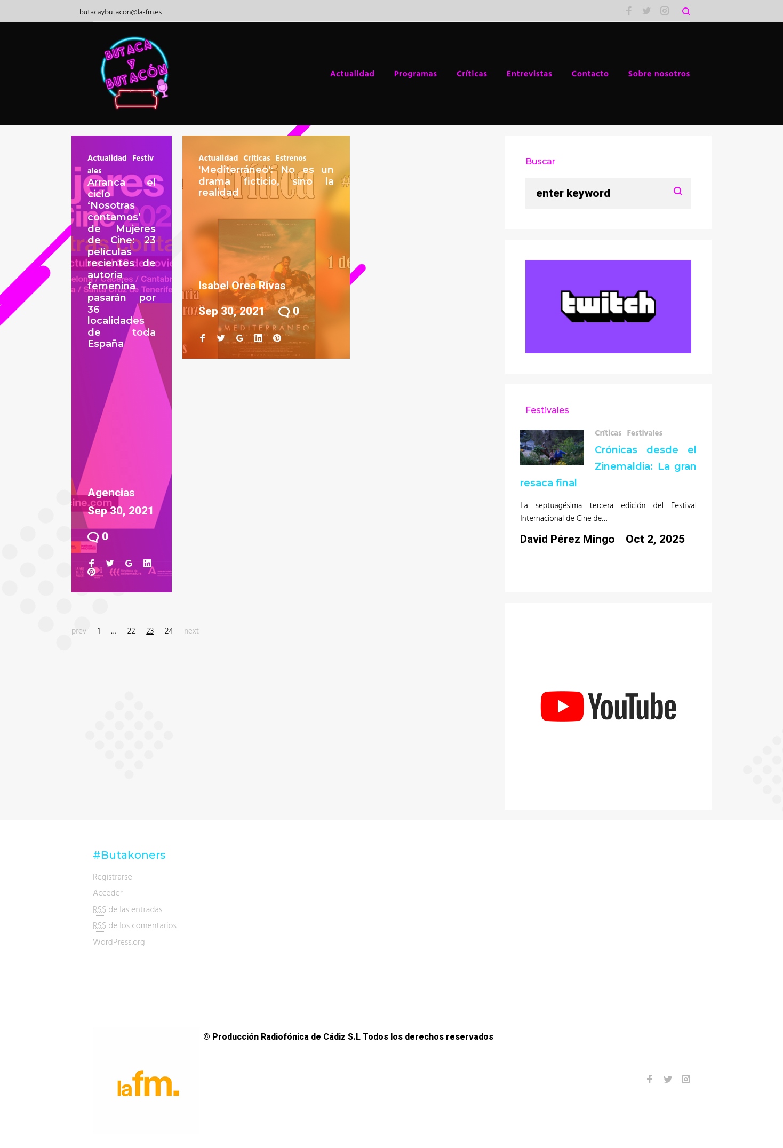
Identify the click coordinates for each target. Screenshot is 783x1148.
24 (169, 630)
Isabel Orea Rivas (242, 285)
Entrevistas (530, 73)
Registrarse (112, 876)
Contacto (590, 73)
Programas (415, 73)
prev (78, 630)
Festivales (644, 432)
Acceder (108, 892)
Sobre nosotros (659, 73)
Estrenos (290, 158)
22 (131, 630)
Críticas (472, 73)
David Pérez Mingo (567, 539)
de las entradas (128, 909)
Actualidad (352, 73)
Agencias (111, 492)
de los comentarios (135, 925)
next (191, 630)
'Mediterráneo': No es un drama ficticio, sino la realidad (266, 181)
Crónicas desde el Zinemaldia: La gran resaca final (608, 466)
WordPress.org (119, 941)
